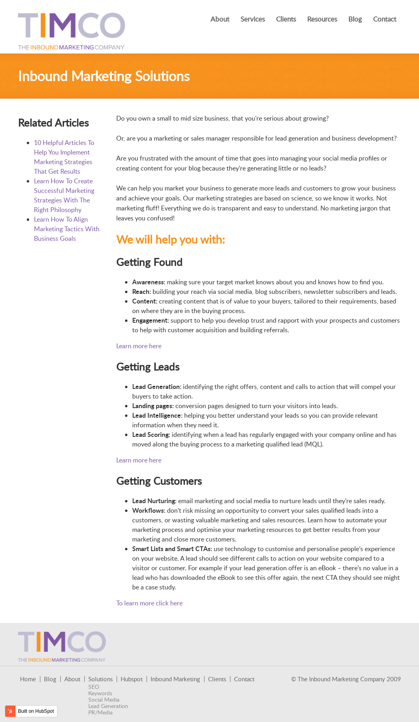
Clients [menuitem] (286, 19)
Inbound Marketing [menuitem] (175, 679)
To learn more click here (149, 603)
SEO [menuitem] (93, 687)
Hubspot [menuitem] (132, 679)
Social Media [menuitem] (103, 699)
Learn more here (138, 345)
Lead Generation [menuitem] (108, 706)
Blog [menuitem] (355, 19)
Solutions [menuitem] (100, 679)
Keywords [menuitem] (100, 693)
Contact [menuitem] (384, 19)
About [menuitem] (219, 19)
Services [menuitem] (252, 19)
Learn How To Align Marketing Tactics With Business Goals (66, 229)
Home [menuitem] (28, 679)
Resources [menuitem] (322, 19)
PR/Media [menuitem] (100, 712)
